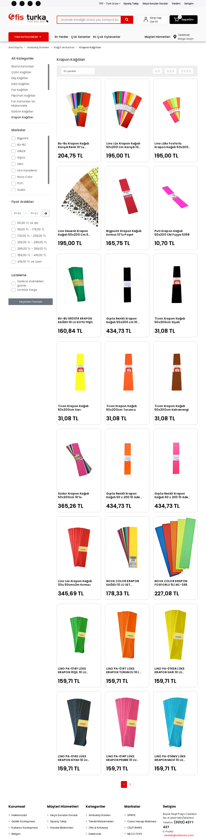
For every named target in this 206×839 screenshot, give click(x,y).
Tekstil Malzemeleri (101, 821)
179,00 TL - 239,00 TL (31, 236)
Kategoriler (95, 806)
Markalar (132, 806)
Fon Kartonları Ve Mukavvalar (23, 103)
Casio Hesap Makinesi (141, 821)
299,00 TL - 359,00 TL (32, 249)
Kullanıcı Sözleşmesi (24, 828)
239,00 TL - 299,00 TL (32, 242)
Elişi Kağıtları (19, 78)
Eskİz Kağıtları (20, 84)
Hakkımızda (19, 815)
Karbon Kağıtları (22, 111)
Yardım (176, 3)
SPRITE (131, 815)
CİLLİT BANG (134, 828)
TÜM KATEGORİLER (27, 37)
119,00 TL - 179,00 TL (30, 229)
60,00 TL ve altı (27, 223)
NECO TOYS (134, 834)
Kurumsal (16, 806)
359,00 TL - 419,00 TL (31, 255)
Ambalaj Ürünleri (99, 815)
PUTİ (20, 183)
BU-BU (21, 145)
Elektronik (95, 834)
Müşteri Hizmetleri (157, 37)
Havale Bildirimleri (61, 828)
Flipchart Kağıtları (23, 96)
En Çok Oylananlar (107, 37)
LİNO (20, 164)
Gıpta (21, 158)
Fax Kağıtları (19, 90)
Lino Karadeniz (27, 170)
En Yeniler (61, 37)
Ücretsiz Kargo (27, 290)
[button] (184, 19)
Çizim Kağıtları (21, 72)
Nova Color (25, 177)
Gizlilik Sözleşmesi (23, 821)
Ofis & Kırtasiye (98, 828)
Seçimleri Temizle (30, 302)
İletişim (189, 3)
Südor (21, 190)
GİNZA (21, 151)
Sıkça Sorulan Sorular (155, 3)
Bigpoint (23, 138)
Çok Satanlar (81, 37)
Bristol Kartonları (22, 66)
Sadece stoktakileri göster (30, 283)
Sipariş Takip (131, 3)
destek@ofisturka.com (179, 835)
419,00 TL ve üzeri (29, 262)
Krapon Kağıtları (22, 117)
